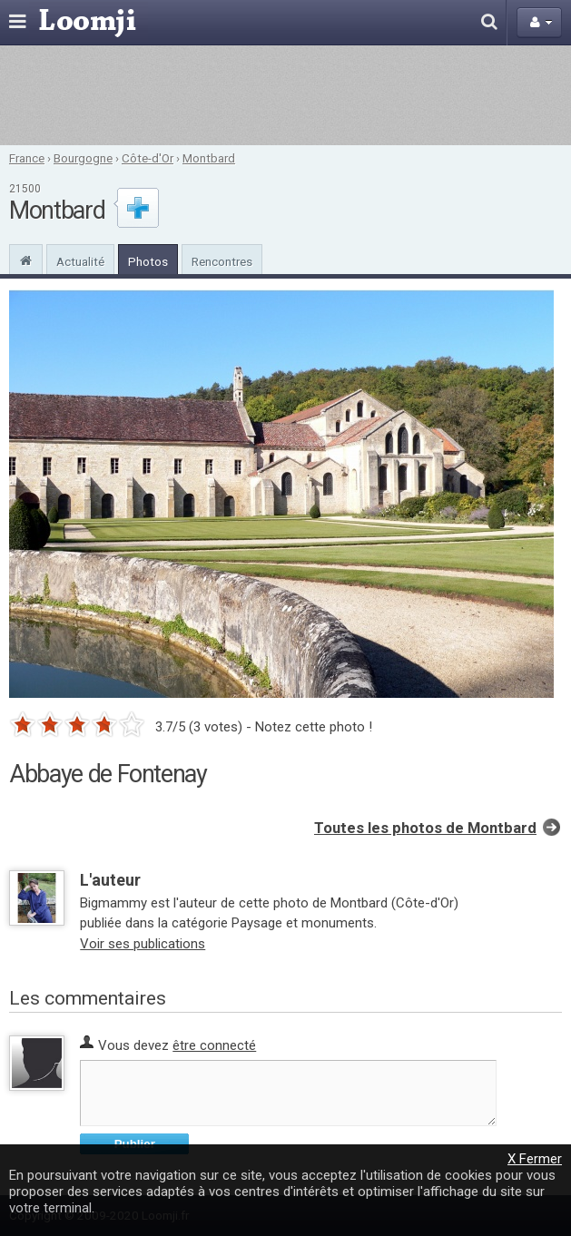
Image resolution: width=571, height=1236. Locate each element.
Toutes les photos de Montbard (425, 828)
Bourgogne (83, 158)
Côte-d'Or (147, 158)
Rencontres (222, 261)
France (26, 158)
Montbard (208, 158)
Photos (148, 261)
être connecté (214, 1045)
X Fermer (534, 1159)
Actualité (80, 261)
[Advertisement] (285, 95)
